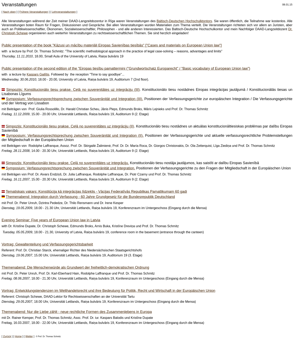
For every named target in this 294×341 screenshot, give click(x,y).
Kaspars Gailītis (38, 74)
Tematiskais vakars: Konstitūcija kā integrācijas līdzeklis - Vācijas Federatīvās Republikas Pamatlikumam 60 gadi (96, 192)
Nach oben (9, 11)
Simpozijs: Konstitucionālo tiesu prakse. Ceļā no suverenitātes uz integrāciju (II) (70, 126)
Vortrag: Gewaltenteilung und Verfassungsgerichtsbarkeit (47, 244)
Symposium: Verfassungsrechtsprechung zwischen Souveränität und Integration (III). (74, 99)
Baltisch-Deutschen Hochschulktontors (184, 21)
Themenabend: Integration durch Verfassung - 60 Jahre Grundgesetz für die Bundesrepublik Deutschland (90, 197)
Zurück (7, 336)
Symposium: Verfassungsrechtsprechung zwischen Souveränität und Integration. (70, 168)
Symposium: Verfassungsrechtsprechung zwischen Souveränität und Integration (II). (75, 136)
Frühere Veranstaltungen (33, 11)
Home (18, 336)
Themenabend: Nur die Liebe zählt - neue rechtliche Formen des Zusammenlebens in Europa (77, 312)
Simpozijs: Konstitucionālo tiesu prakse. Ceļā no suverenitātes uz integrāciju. (67, 163)
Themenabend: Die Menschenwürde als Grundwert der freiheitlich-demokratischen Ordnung (75, 267)
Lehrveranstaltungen (64, 11)
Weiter (29, 336)
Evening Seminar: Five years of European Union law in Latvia (51, 220)
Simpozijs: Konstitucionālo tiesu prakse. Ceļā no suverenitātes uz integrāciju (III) (73, 90)
